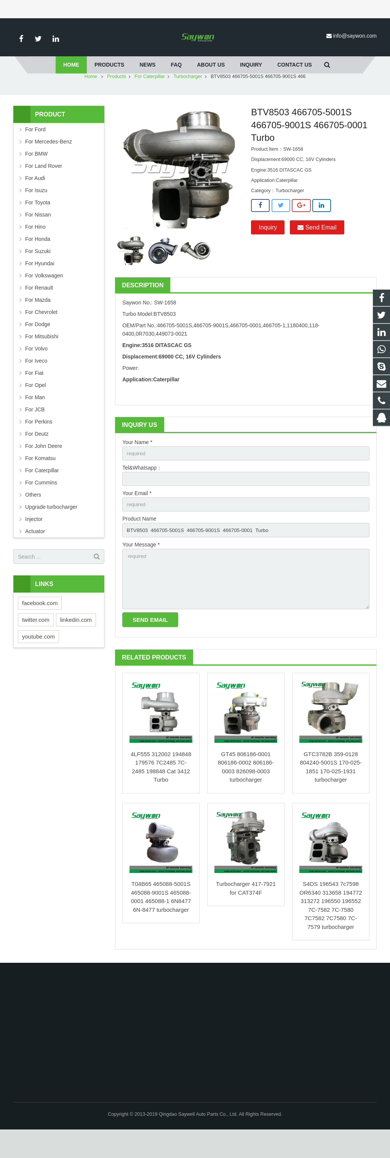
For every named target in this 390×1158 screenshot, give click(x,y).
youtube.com (38, 659)
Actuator (35, 554)
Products (116, 99)
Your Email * (137, 517)
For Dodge (37, 347)
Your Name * (137, 465)
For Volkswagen (44, 298)
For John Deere (43, 468)
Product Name (139, 543)
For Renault (39, 310)
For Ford (35, 152)
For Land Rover (43, 188)
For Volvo (36, 371)
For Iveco (36, 383)
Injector (34, 541)
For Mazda (38, 322)
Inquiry (268, 250)
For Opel (35, 408)
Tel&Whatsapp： (142, 491)
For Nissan (38, 237)
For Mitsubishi (41, 359)
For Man (35, 420)
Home (90, 99)
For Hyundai (39, 286)
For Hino (35, 249)
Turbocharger (188, 99)
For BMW (36, 176)
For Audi (35, 201)
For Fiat (34, 395)
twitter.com (36, 642)
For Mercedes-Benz (48, 164)
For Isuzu (36, 213)
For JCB (35, 432)
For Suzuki (38, 274)
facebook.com (40, 625)
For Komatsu (40, 481)
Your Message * (141, 570)
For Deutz (36, 456)
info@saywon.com (355, 36)
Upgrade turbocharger (51, 529)
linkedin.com (76, 642)
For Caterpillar (149, 99)
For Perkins (39, 444)
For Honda (37, 261)
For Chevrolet (41, 334)
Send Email (316, 250)
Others (33, 517)
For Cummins (41, 505)
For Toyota (37, 225)
